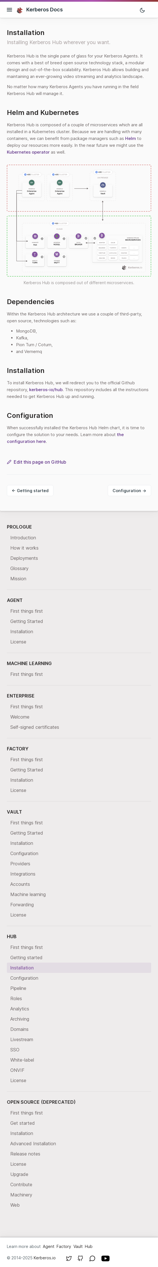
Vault (78, 1246)
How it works (24, 548)
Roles (16, 998)
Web (15, 1205)
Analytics (19, 1009)
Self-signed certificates (34, 727)
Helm (130, 138)
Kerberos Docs (40, 10)
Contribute (21, 1184)
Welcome (19, 717)
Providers (20, 863)
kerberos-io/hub (46, 389)
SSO (14, 1050)
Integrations (22, 874)
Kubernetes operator (28, 152)
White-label (22, 1060)
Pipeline (18, 988)
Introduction (23, 537)
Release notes (25, 1154)
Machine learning (28, 894)
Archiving (19, 1019)
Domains (19, 1029)
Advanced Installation (33, 1143)
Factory (64, 1246)
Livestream (21, 1039)
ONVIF (17, 1070)
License (18, 642)
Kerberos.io (45, 1257)
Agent (48, 1246)
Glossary (19, 568)
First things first (26, 611)
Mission (18, 578)
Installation (21, 631)
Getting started (26, 957)
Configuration (24, 853)
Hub (89, 1246)
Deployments (24, 558)
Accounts (20, 884)
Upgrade (19, 1174)
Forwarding (22, 904)
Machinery (21, 1195)
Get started (22, 1123)
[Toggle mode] (142, 9)
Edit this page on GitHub (36, 462)
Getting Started (26, 621)
